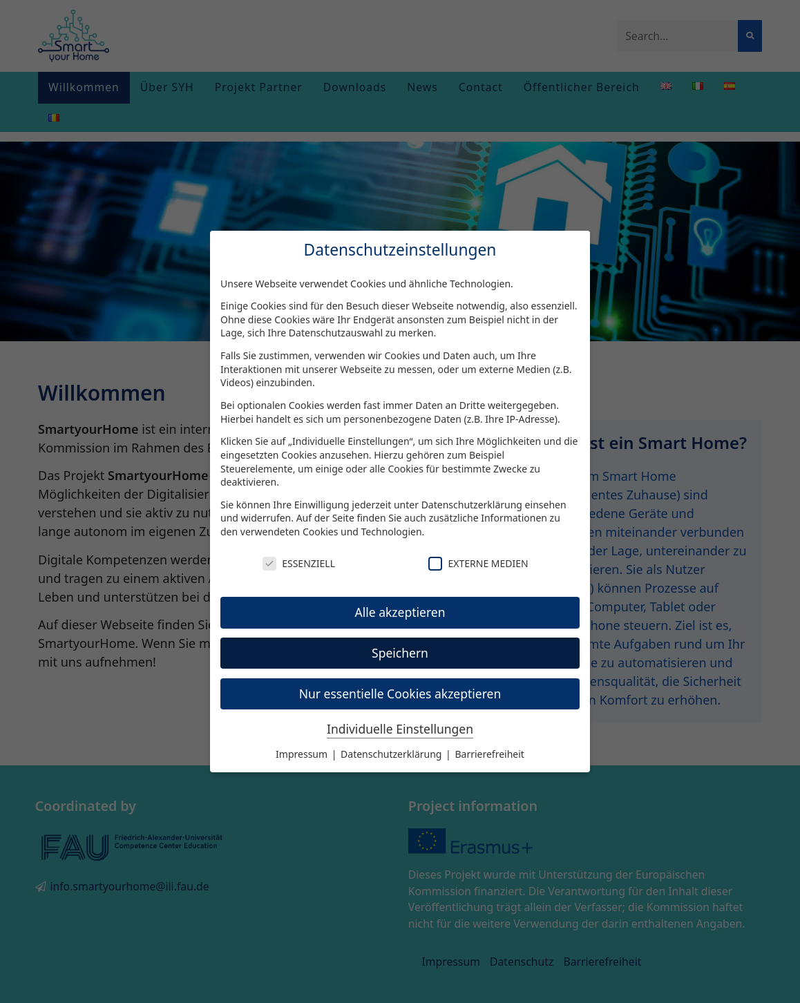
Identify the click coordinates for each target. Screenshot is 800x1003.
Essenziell (299, 563)
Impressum (303, 754)
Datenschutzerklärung (471, 504)
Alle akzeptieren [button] (400, 612)
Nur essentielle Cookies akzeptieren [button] (400, 693)
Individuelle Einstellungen (400, 728)
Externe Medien (478, 563)
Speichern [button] (400, 652)
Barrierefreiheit (489, 754)
